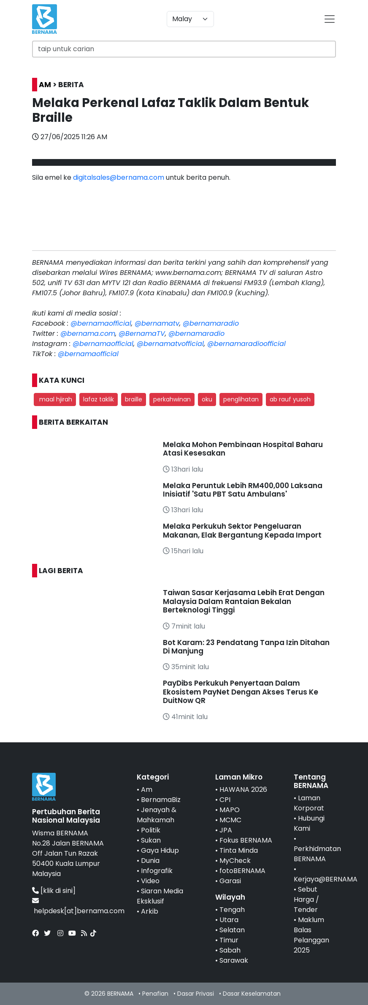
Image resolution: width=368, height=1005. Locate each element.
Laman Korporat (309, 803)
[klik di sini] (58, 890)
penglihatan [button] (241, 399)
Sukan (151, 840)
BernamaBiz (161, 800)
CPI (224, 800)
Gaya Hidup (160, 850)
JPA (225, 830)
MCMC (230, 820)
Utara (228, 920)
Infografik (157, 871)
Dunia (150, 860)
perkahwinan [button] (172, 399)
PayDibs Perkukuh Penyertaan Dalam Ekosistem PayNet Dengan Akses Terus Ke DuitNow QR (240, 692)
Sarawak (233, 960)
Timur (228, 940)
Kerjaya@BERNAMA (325, 879)
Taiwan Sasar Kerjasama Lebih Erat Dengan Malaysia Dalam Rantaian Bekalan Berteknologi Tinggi (244, 601)
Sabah (230, 950)
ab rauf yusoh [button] (290, 399)
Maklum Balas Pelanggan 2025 (311, 935)
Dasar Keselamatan (252, 993)
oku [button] (207, 399)
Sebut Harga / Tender (306, 899)
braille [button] (133, 399)
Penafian (155, 993)
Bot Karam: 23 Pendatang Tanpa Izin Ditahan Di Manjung (246, 646)
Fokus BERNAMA (245, 840)
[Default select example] (190, 19)
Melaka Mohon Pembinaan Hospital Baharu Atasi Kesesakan (243, 448)
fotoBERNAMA (242, 871)
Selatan (232, 930)
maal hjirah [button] (55, 399)
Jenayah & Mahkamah (156, 815)
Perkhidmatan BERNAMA (317, 854)
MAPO (229, 810)
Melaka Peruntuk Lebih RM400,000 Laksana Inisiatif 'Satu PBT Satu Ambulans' (242, 490)
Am (146, 789)
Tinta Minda (238, 850)
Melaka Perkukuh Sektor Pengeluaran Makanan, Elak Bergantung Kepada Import (242, 530)
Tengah (232, 909)
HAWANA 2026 (243, 789)
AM (45, 85)
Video (150, 881)
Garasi (230, 881)
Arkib (149, 911)
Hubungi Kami (309, 823)
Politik (150, 830)
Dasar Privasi (195, 993)
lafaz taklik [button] (98, 399)
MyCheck (235, 860)
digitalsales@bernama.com (118, 177)
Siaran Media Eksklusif (160, 896)
